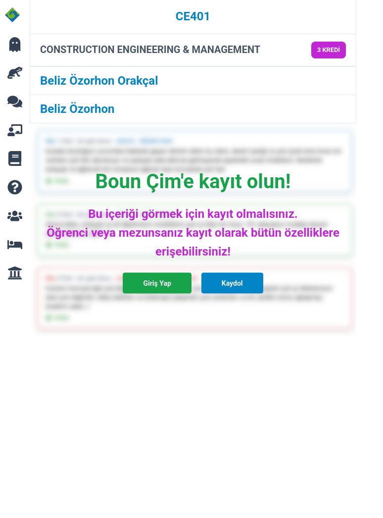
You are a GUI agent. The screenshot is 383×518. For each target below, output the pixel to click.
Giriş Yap (157, 283)
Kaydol (232, 283)
